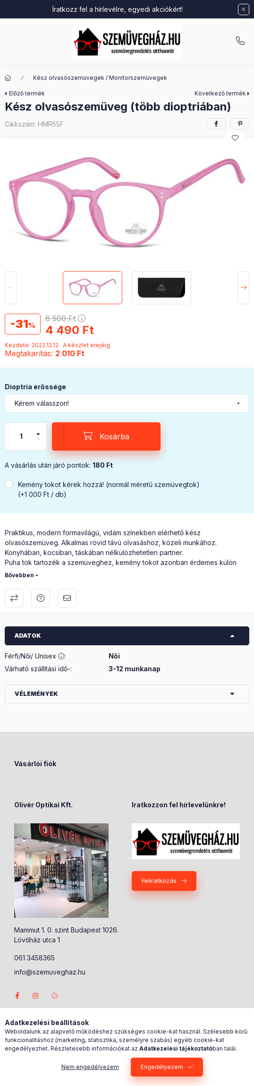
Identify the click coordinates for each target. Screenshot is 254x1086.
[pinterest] (239, 123)
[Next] (243, 287)
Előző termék (27, 93)
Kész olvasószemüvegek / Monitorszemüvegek (100, 77)
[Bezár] (243, 9)
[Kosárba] (106, 436)
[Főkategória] (8, 78)
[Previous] (11, 287)
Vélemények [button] (36, 693)
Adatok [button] (28, 635)
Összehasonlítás (14, 598)
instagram (35, 995)
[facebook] (216, 123)
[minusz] (38, 443)
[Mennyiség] (21, 436)
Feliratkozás (159, 880)
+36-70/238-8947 (240, 41)
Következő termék (220, 93)
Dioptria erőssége (35, 387)
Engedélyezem (162, 1066)
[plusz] (38, 429)
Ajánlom (67, 598)
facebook (17, 995)
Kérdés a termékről (40, 598)
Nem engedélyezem (90, 1066)
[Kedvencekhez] (235, 138)
